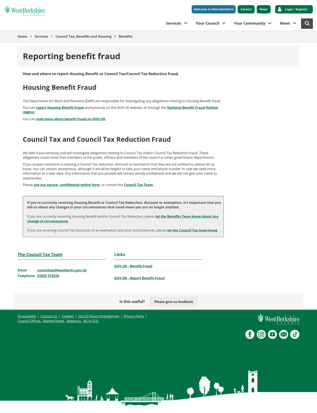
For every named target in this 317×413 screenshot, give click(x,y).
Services (41, 36)
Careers (246, 9)
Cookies (68, 316)
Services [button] (173, 23)
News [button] (285, 23)
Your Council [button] (207, 23)
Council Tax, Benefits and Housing (83, 36)
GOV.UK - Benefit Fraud (133, 266)
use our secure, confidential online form (67, 184)
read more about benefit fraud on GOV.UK (70, 119)
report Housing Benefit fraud (59, 107)
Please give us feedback (173, 301)
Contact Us (48, 316)
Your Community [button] (249, 23)
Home (22, 36)
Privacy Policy (133, 316)
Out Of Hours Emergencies (98, 316)
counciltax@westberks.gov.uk (62, 270)
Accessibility (27, 316)
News (264, 9)
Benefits (125, 36)
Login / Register (296, 9)
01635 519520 (48, 276)
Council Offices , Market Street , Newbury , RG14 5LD (58, 321)
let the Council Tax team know (192, 230)
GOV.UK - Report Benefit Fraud (139, 278)
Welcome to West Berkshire (214, 9)
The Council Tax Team (40, 254)
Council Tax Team (138, 184)
